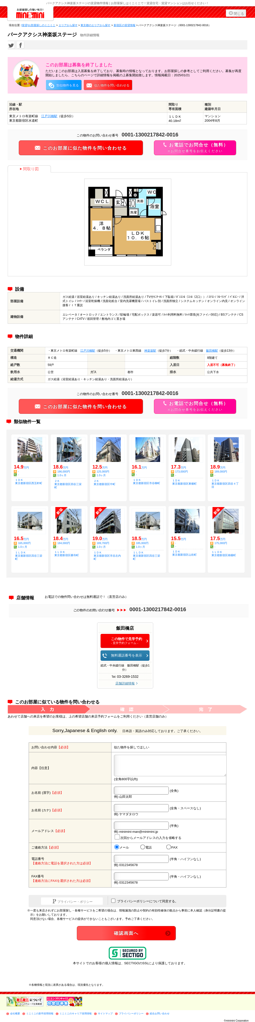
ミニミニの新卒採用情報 (39, 1013)
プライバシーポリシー (131, 1013)
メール (121, 847)
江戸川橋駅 (49, 116)
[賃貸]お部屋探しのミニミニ (38, 25)
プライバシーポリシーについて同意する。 (144, 901)
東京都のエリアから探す (95, 25)
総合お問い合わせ (160, 1013)
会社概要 (15, 1013)
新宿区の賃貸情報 (124, 25)
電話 (146, 847)
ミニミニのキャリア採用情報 (76, 1013)
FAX (172, 847)
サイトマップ (105, 1013)
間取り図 (29, 169)
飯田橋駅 (212, 350)
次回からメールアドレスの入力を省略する (148, 837)
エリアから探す (68, 25)
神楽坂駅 (150, 350)
